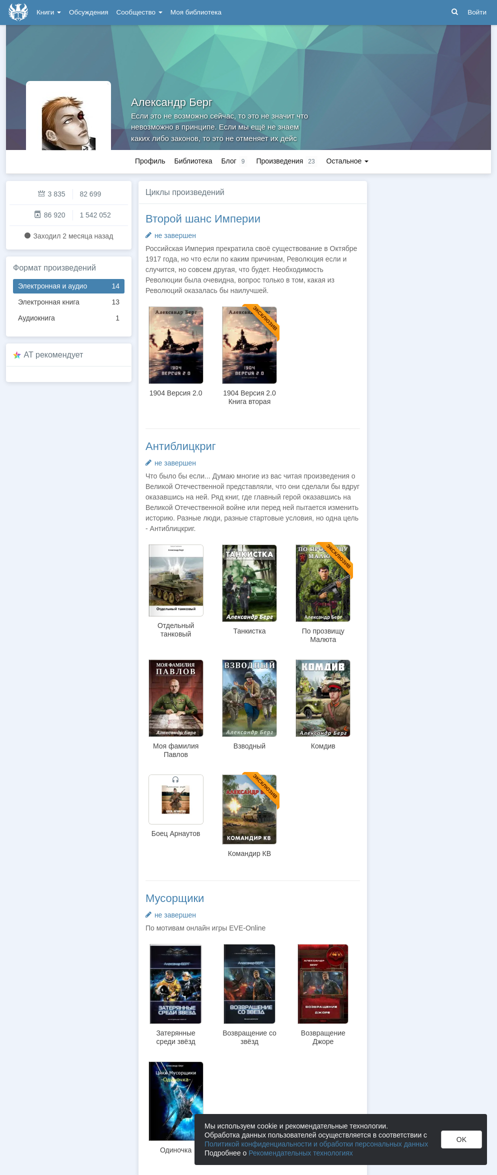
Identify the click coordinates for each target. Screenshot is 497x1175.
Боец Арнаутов (176, 834)
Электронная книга (69, 302)
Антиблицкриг (181, 446)
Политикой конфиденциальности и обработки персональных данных (316, 1144)
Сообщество (139, 12)
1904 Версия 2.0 (176, 393)
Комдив (323, 746)
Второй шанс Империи (203, 218)
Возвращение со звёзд (249, 1037)
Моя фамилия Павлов (175, 750)
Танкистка (249, 631)
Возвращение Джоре (323, 1037)
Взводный (250, 746)
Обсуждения (88, 12)
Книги (48, 12)
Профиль (150, 161)
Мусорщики (175, 898)
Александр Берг (171, 102)
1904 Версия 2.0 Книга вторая (249, 397)
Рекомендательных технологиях (300, 1153)
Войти (477, 12)
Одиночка (176, 1150)
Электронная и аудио (69, 286)
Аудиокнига (69, 318)
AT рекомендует (54, 354)
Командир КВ (249, 854)
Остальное (347, 161)
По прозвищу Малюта (323, 635)
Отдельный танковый (176, 630)
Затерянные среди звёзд (176, 1037)
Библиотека (193, 161)
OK (461, 1140)
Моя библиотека (196, 12)
